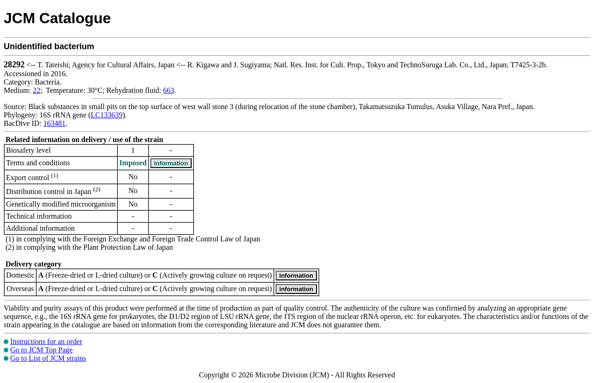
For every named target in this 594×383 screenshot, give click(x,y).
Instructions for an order (46, 341)
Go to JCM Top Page (41, 350)
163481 (54, 123)
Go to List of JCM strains (48, 358)
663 (168, 90)
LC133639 (107, 115)
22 (36, 90)
